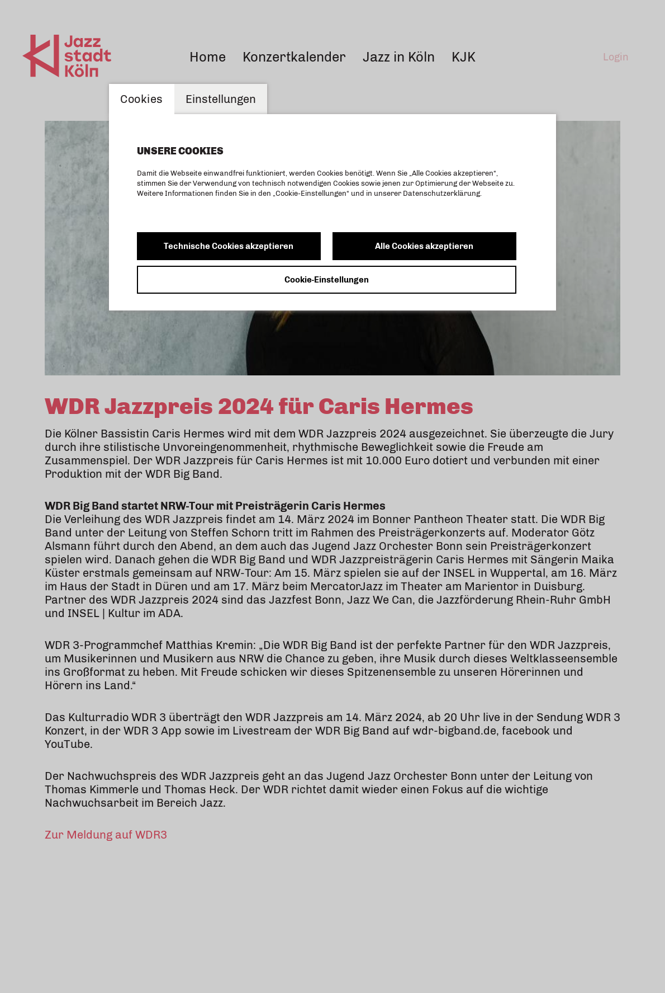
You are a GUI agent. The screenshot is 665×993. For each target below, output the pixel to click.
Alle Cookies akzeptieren (424, 246)
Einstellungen (221, 99)
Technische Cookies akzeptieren (228, 246)
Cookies (141, 99)
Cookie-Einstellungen (326, 280)
